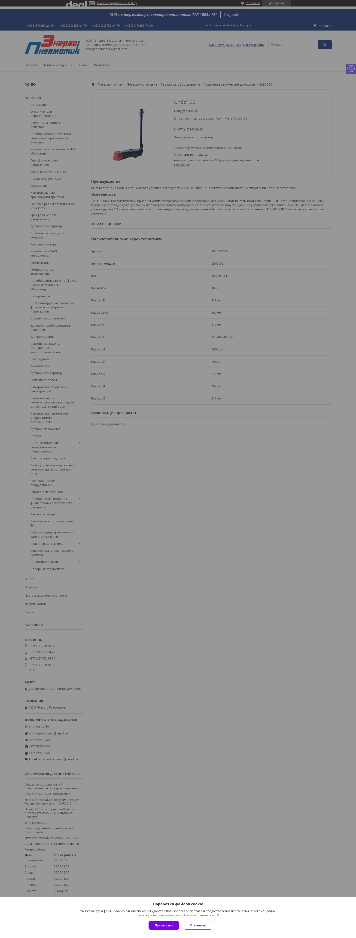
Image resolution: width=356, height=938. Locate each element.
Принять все (164, 925)
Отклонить (198, 925)
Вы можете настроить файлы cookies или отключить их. (176, 915)
